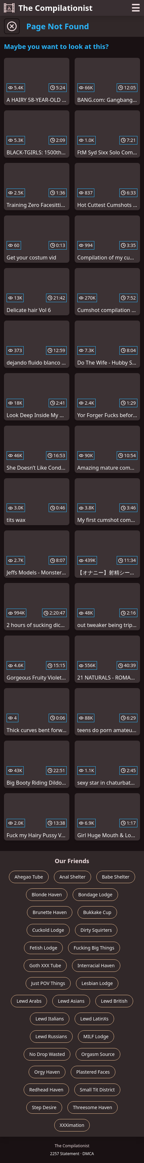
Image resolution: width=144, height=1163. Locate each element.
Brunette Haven (50, 912)
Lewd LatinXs (94, 1019)
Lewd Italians (50, 1019)
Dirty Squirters (96, 930)
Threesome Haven (92, 1107)
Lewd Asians (71, 1001)
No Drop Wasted (47, 1054)
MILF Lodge (96, 1036)
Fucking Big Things (94, 948)
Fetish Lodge (43, 948)
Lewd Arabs (28, 1001)
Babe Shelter (116, 877)
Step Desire (44, 1107)
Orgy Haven (47, 1072)
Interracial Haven (96, 965)
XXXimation (72, 1125)
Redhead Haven (46, 1089)
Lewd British (114, 1001)
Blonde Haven (47, 894)
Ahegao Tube (28, 877)
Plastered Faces (93, 1072)
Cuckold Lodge (48, 930)
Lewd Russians (51, 1036)
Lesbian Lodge (97, 983)
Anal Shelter (72, 877)
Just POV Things (48, 983)
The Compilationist (48, 7)
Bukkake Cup (97, 912)
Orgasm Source (97, 1054)
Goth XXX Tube (45, 965)
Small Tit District (97, 1089)
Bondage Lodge (95, 894)
